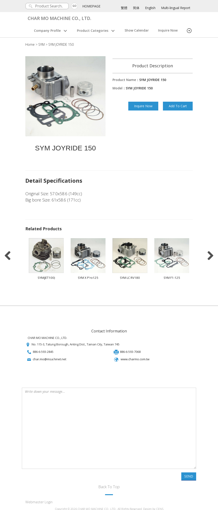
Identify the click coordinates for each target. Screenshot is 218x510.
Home (30, 44)
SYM (41, 44)
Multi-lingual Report (175, 8)
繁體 (124, 8)
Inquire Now (168, 30)
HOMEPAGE (92, 6)
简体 (136, 8)
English (150, 8)
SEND (188, 473)
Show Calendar (137, 30)
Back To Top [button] (109, 483)
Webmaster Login (39, 499)
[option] (46, 257)
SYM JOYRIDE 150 (61, 44)
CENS (159, 506)
